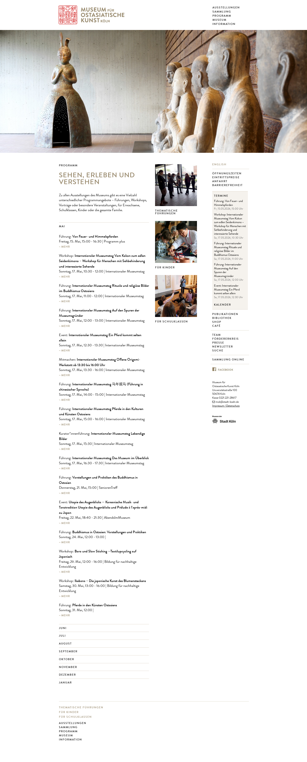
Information (224, 24)
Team (217, 335)
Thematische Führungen (166, 212)
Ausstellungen (226, 7)
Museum (219, 20)
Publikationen (225, 314)
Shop (217, 322)
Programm (221, 16)
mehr (65, 247)
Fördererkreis (226, 339)
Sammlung (221, 12)
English (220, 164)
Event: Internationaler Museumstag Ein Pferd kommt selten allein (227, 290)
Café (217, 326)
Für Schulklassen (171, 321)
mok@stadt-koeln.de (227, 402)
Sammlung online (228, 359)
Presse (218, 342)
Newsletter (223, 346)
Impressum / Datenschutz (226, 406)
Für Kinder (165, 267)
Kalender (222, 304)
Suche (218, 350)
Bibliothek (222, 318)
